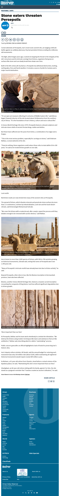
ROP (3, 399)
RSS (18, 479)
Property (31, 404)
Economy (31, 395)
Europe (4, 444)
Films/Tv (4, 428)
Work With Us (36, 471)
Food (3, 422)
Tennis (30, 419)
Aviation (31, 401)
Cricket (31, 420)
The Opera (4, 433)
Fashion (4, 425)
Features (4, 10)
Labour (4, 407)
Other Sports (32, 428)
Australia (4, 449)
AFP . (12, 23)
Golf (30, 425)
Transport (4, 398)
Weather (4, 411)
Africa (3, 448)
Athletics (31, 424)
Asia (3, 446)
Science (4, 456)
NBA (30, 427)
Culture (4, 420)
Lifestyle (4, 417)
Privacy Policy (6, 477)
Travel (3, 424)
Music (3, 432)
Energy (31, 399)
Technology (5, 457)
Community (5, 409)
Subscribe (5, 479)
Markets (31, 396)
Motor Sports (32, 422)
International (32, 444)
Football (31, 417)
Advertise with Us (37, 477)
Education (4, 401)
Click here (27, 374)
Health (4, 396)
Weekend (4, 435)
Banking (31, 398)
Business (31, 443)
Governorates (5, 395)
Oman (30, 441)
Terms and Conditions (23, 477)
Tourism (4, 406)
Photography (5, 427)
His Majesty (5, 403)
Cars (30, 403)
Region (4, 441)
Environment (5, 404)
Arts (3, 419)
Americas (4, 443)
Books (4, 430)
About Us (5, 471)
